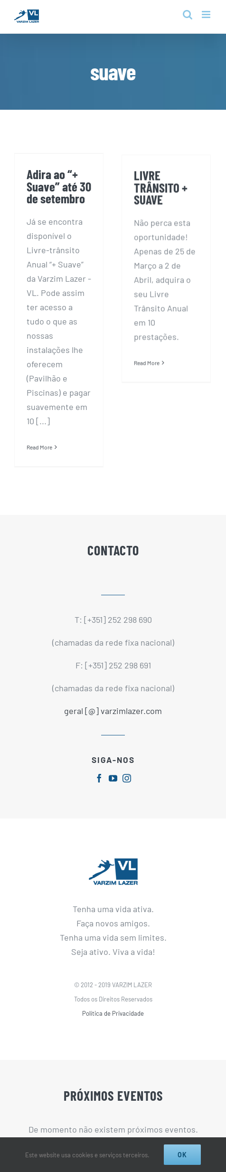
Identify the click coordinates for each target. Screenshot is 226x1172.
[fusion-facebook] (99, 776)
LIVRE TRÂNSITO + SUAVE (155, 195)
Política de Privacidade (113, 1011)
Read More (39, 447)
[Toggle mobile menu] (207, 14)
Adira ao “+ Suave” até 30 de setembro (59, 186)
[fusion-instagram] (126, 776)
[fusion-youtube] (113, 776)
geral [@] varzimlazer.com (113, 709)
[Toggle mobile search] (187, 14)
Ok (182, 1155)
